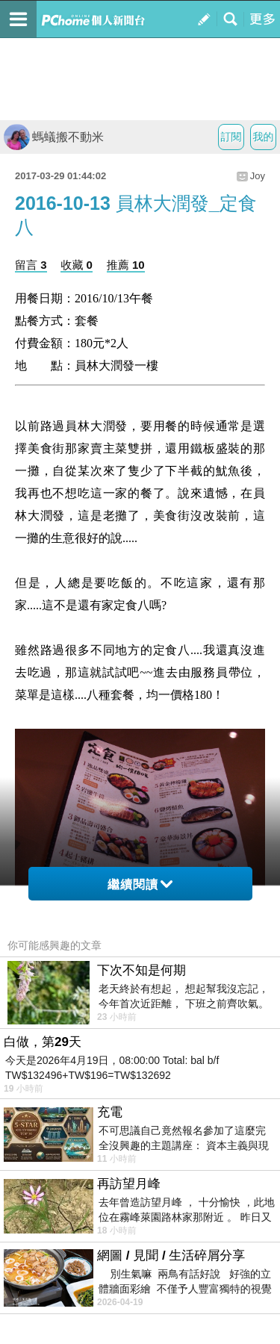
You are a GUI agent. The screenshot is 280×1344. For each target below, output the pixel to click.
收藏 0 (76, 264)
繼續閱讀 (140, 884)
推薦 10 (126, 264)
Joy (257, 175)
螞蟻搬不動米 (54, 137)
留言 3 (31, 264)
